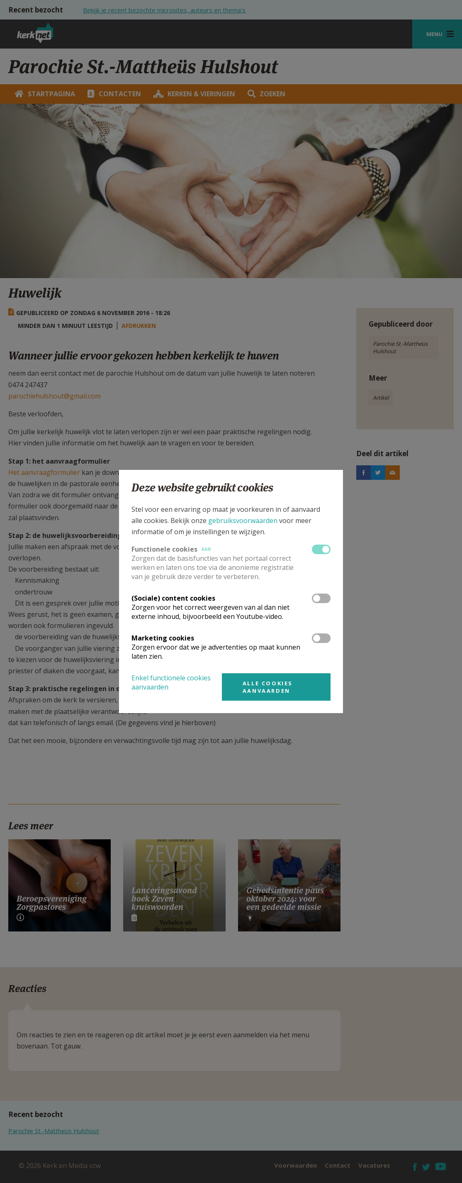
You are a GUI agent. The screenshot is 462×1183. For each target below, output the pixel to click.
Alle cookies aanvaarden (268, 686)
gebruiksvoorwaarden (242, 520)
